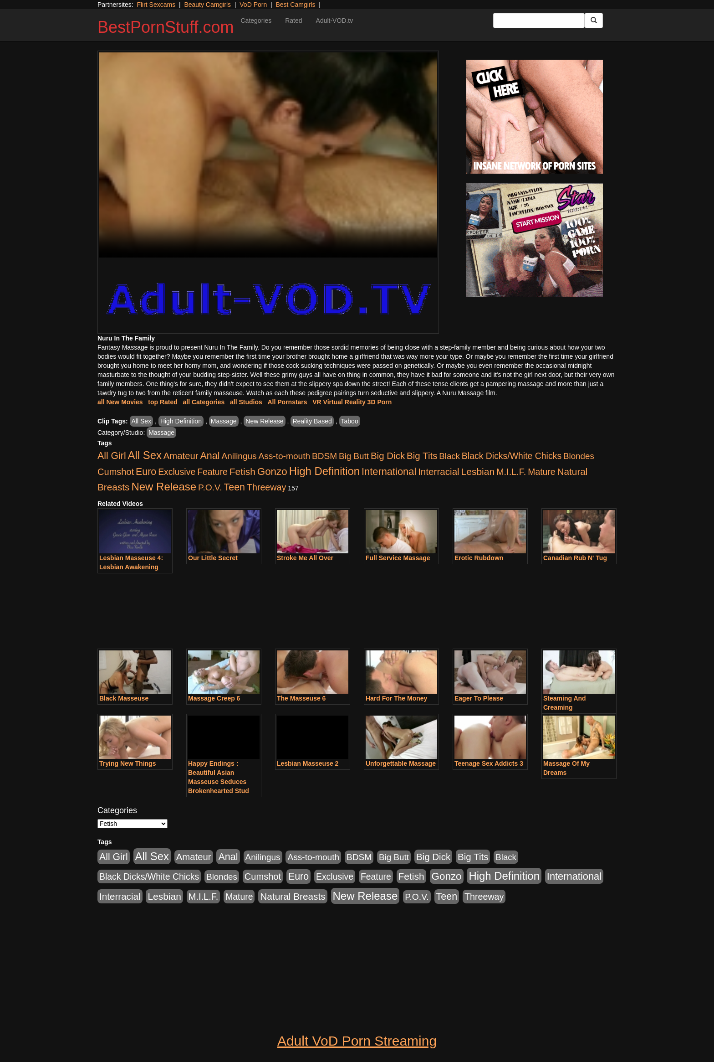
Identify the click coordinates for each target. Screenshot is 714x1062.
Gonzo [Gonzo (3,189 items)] (272, 471)
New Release (264, 421)
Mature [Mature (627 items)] (541, 472)
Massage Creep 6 (214, 698)
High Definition (181, 421)
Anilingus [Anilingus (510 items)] (239, 456)
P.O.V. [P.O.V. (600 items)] (210, 487)
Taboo (349, 421)
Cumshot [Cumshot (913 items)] (115, 472)
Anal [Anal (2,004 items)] (209, 455)
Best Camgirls (295, 4)
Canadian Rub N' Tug (575, 558)
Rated (293, 20)
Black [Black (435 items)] (449, 456)
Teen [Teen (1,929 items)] (234, 487)
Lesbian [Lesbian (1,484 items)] (478, 471)
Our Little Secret (213, 558)
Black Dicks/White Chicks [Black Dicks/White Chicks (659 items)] (511, 456)
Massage (224, 421)
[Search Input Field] (539, 20)
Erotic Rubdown (478, 558)
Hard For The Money (396, 698)
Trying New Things (127, 763)
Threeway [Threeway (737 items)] (266, 487)
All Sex (142, 421)
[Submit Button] (594, 20)
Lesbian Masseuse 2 (307, 763)
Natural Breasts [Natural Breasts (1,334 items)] (292, 896)
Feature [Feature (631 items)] (212, 472)
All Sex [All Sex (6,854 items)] (145, 455)
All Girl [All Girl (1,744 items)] (111, 455)
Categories (255, 20)
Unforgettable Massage (401, 763)
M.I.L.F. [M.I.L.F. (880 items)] (511, 472)
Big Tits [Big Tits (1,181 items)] (422, 455)
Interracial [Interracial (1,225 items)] (438, 471)
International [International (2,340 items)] (389, 471)
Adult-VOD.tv (334, 20)
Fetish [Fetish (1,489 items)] (242, 471)
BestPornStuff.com (165, 27)
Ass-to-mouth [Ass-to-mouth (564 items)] (284, 456)
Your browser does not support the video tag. (268, 155)
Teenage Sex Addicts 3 (488, 763)
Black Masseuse (123, 698)
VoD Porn (253, 4)
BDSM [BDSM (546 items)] (324, 456)
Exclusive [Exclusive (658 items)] (176, 472)
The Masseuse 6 (301, 698)
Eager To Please (478, 698)
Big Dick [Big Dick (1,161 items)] (388, 455)
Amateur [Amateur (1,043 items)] (181, 456)
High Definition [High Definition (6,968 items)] (324, 471)
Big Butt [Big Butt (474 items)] (354, 456)
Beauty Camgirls (207, 4)
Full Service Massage (398, 558)
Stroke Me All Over (305, 558)
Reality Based (312, 421)
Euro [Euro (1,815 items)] (146, 471)
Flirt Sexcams (156, 4)
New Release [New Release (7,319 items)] (163, 486)
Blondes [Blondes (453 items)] (578, 456)
